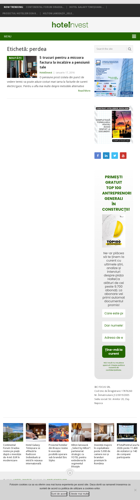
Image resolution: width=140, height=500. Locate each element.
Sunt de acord (59, 493)
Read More (84, 90)
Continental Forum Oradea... (45, 7)
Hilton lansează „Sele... (58, 13)
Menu (7, 36)
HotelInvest (46, 72)
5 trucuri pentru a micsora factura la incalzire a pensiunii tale (65, 62)
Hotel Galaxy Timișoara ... (86, 7)
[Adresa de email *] (113, 337)
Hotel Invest (70, 25)
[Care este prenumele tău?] (113, 313)
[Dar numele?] (113, 325)
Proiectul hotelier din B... (20, 13)
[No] (135, 490)
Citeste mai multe (79, 493)
